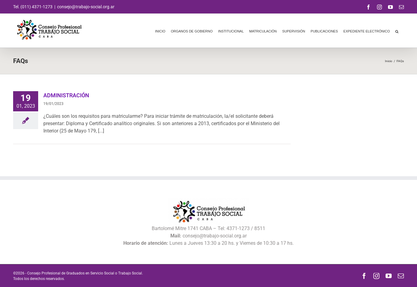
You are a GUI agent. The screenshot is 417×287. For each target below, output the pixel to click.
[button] (396, 30)
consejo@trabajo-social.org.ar (85, 6)
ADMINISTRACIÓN (66, 95)
